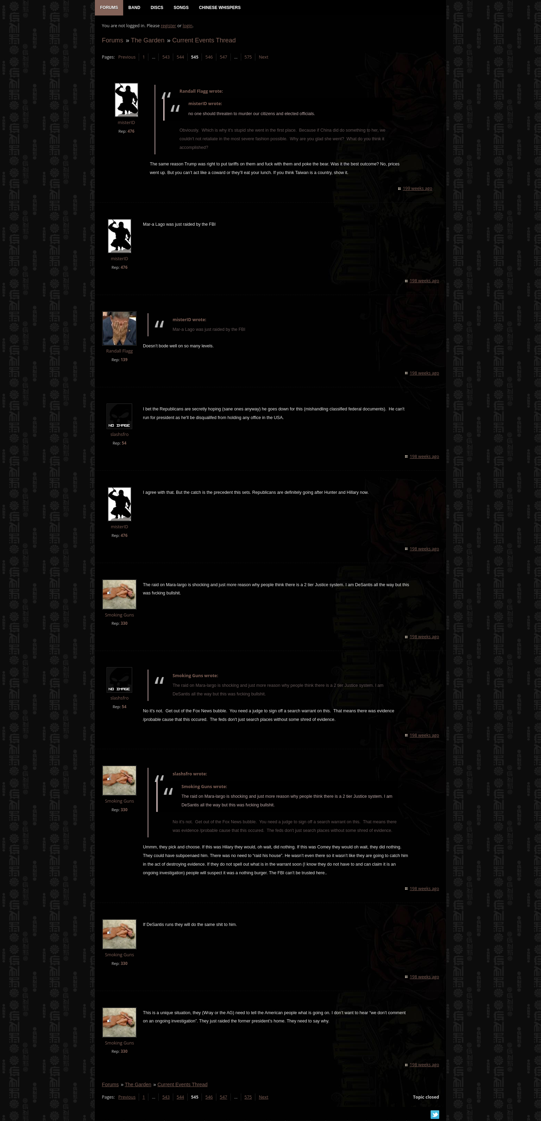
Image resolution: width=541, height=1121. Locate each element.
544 (180, 57)
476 (130, 131)
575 (248, 57)
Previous (126, 57)
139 (123, 360)
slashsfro (119, 435)
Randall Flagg (119, 351)
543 (165, 57)
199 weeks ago (417, 189)
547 (223, 57)
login (187, 26)
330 (123, 623)
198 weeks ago (424, 281)
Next (263, 57)
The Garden (147, 40)
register (168, 26)
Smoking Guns (119, 615)
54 (124, 443)
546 (209, 57)
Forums (112, 40)
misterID (126, 123)
